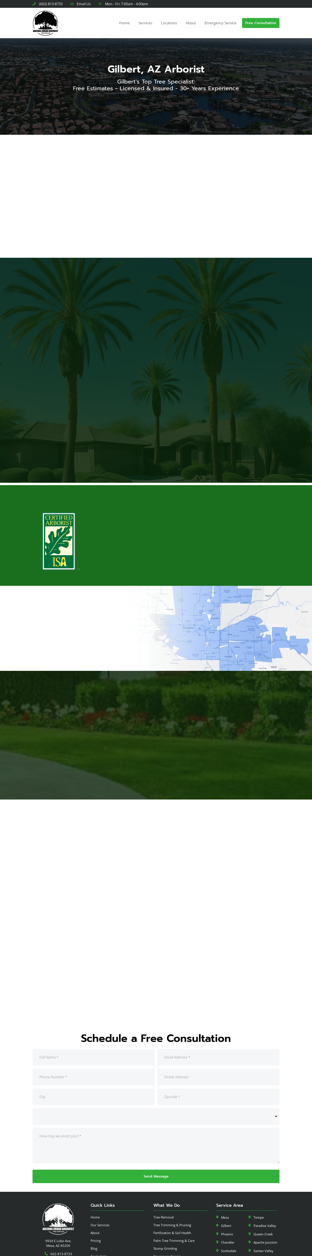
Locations (169, 22)
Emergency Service (221, 22)
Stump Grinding (165, 1223)
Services (145, 22)
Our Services (100, 1199)
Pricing (96, 1215)
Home (124, 22)
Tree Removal (163, 1191)
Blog (94, 1223)
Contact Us (99, 1230)
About (191, 22)
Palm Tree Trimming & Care (174, 1215)
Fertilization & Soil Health (172, 1207)
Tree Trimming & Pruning (172, 1199)
